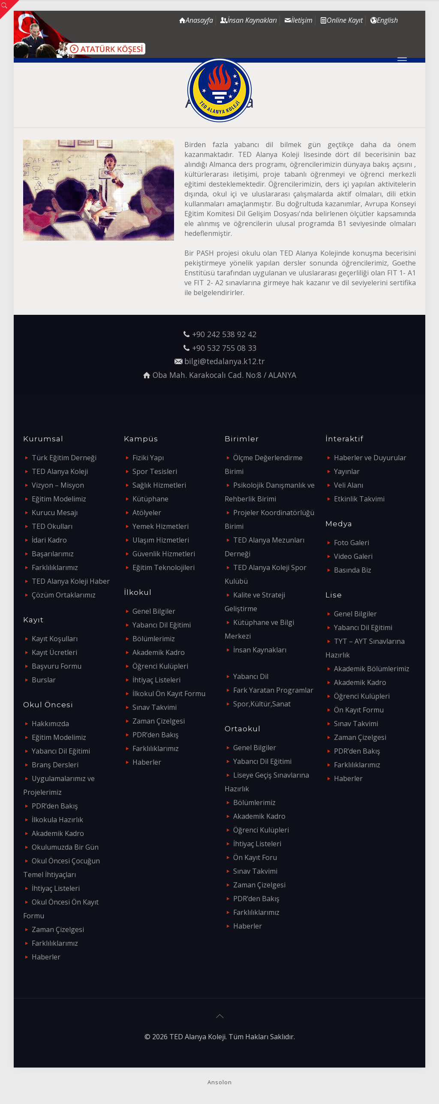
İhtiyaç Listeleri (56, 888)
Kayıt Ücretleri (54, 652)
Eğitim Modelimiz (59, 499)
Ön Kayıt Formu (359, 710)
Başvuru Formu (56, 666)
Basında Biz (352, 570)
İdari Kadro (49, 540)
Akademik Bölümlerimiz (371, 668)
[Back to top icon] (219, 1016)
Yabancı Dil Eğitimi (61, 751)
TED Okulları (52, 526)
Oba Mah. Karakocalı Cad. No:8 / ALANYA (224, 375)
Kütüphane (150, 499)
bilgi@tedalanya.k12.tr (224, 361)
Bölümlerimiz (153, 638)
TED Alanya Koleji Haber (71, 581)
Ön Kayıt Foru (255, 857)
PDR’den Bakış (55, 806)
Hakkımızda (50, 723)
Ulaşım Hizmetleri (160, 540)
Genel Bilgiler (153, 611)
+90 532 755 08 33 (224, 348)
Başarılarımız (53, 553)
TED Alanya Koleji (60, 471)
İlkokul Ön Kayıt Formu (168, 693)
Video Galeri (353, 556)
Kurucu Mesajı (55, 512)
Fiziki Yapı (148, 457)
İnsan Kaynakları (259, 650)
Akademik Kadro (58, 833)
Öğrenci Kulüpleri (160, 666)
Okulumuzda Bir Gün (65, 847)
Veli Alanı (348, 485)
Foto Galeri (351, 542)
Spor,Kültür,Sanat (262, 704)
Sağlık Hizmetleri (159, 485)
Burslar (44, 680)
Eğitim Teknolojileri (163, 567)
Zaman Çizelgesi (58, 929)
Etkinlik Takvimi (359, 499)
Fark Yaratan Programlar (273, 690)
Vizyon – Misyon (58, 485)
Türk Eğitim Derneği (64, 457)
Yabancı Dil (250, 676)
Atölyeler (146, 512)
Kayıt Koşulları (55, 638)
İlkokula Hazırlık (57, 819)
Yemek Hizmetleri (160, 526)
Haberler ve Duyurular (370, 457)
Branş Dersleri (55, 764)
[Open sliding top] (9, 9)
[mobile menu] (402, 60)
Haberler (46, 957)
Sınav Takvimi (154, 707)
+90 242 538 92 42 (224, 334)
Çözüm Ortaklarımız (64, 595)
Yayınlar (347, 471)
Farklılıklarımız (55, 567)
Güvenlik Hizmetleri (163, 553)
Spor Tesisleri (154, 471)
